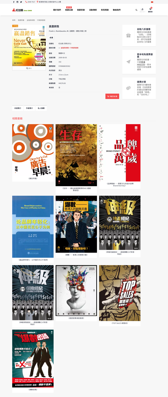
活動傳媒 (93, 9)
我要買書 (81, 9)
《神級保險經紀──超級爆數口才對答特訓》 (32, 323)
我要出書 (69, 8)
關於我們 (57, 9)
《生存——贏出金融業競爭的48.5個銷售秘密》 (76, 189)
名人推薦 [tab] (41, 108)
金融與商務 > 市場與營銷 (69, 48)
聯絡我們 (117, 9)
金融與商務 (31, 20)
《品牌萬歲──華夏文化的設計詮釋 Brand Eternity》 (120, 184)
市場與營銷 (41, 20)
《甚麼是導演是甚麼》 (76, 318)
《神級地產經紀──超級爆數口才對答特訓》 (119, 253)
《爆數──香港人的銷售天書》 (76, 254)
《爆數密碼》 (33, 389)
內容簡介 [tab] (17, 108)
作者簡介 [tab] (29, 108)
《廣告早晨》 (33, 178)
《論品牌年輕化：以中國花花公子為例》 (33, 259)
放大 (29, 68)
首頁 (13, 20)
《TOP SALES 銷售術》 (120, 323)
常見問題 (105, 9)
